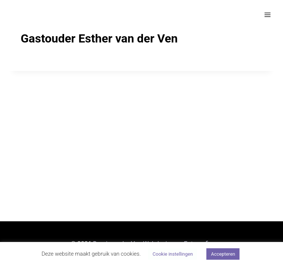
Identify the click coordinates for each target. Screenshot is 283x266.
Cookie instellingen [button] (173, 254)
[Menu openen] (267, 14)
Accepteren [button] (223, 254)
